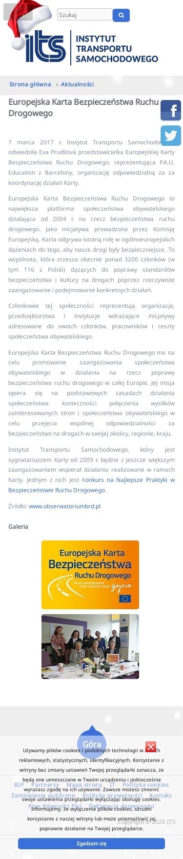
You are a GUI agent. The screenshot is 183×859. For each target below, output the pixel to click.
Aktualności (77, 84)
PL (145, 15)
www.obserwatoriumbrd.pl (65, 506)
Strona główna (30, 84)
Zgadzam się (91, 843)
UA (172, 15)
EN (157, 15)
